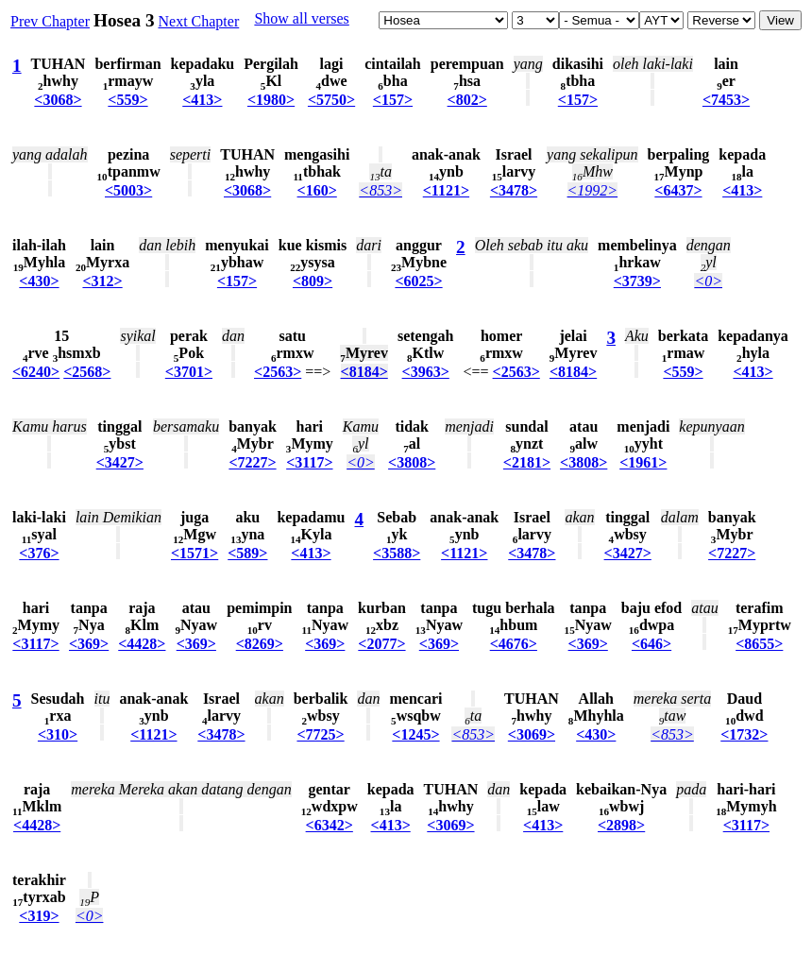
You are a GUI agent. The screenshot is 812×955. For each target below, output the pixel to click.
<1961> (643, 462)
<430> (39, 281)
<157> (393, 100)
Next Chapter (198, 21)
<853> (380, 190)
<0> (708, 281)
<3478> (513, 190)
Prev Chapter (50, 21)
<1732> (744, 734)
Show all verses (301, 18)
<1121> (446, 190)
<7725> (320, 734)
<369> (89, 644)
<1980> (271, 100)
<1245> (415, 734)
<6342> (329, 825)
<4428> (141, 644)
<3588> (396, 553)
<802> (467, 100)
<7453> (726, 100)
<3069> (531, 734)
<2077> (381, 644)
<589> (247, 553)
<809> (312, 281)
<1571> (194, 553)
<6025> (418, 281)
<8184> (364, 372)
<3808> (411, 462)
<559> (127, 100)
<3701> (188, 372)
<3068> (57, 100)
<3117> (309, 462)
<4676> (513, 644)
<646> (651, 644)
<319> (39, 916)
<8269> (259, 644)
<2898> (621, 825)
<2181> (526, 462)
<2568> (86, 372)
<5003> (128, 190)
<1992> (592, 190)
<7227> (252, 462)
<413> (202, 100)
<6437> (678, 190)
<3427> (120, 462)
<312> (102, 281)
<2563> (277, 372)
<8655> (759, 644)
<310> (57, 734)
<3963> (425, 372)
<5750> (331, 100)
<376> (39, 553)
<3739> (637, 281)
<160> (317, 190)
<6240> (35, 372)
